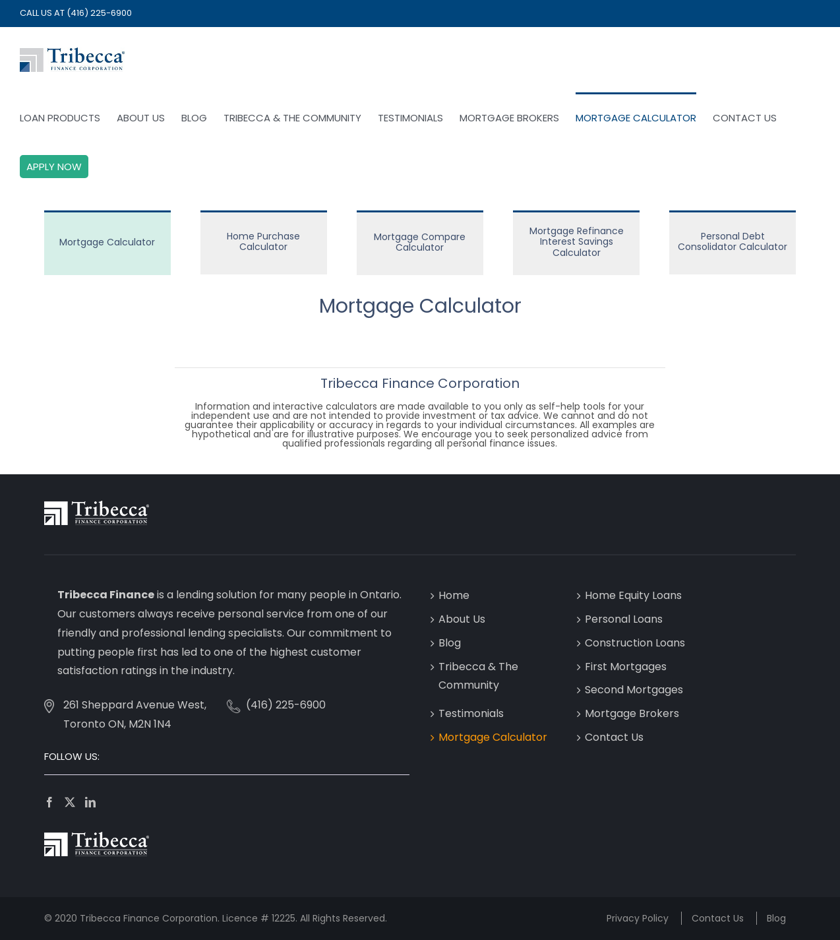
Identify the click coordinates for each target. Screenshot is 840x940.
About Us (461, 619)
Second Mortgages (634, 689)
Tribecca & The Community (478, 676)
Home (453, 595)
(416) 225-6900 (99, 13)
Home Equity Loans (633, 595)
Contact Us (614, 737)
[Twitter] (70, 802)
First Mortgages (626, 666)
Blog (449, 642)
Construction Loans (635, 642)
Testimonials (471, 713)
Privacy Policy (638, 918)
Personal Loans (624, 619)
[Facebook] (49, 802)
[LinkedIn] (90, 802)
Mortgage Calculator (492, 737)
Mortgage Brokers (632, 713)
